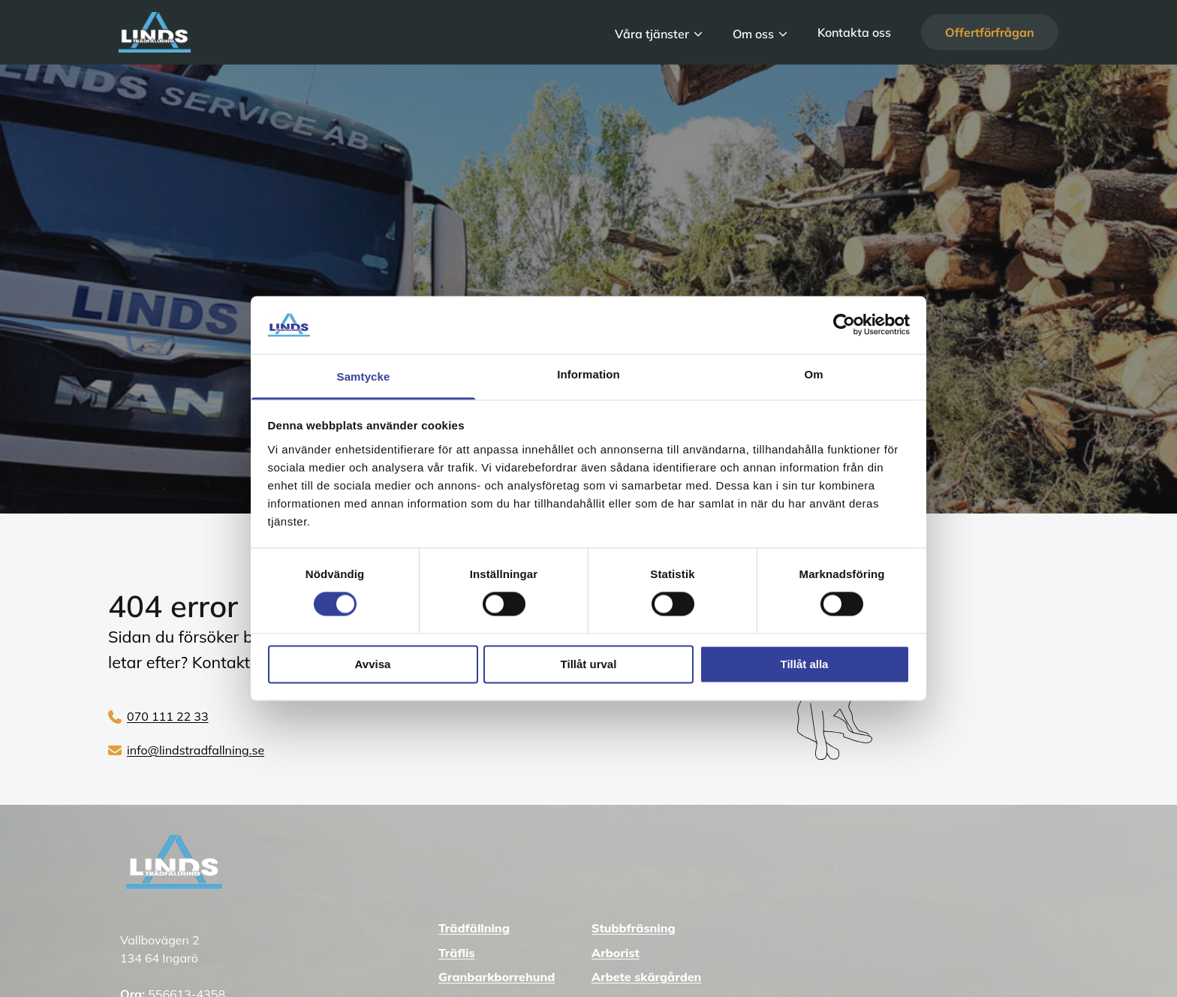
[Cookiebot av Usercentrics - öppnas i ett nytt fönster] (844, 325)
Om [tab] (813, 374)
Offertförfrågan (989, 32)
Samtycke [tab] (363, 376)
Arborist (616, 952)
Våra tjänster (652, 33)
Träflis (456, 952)
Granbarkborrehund (496, 976)
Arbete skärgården (646, 976)
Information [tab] (588, 374)
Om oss (753, 33)
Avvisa (373, 664)
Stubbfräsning (634, 927)
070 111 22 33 (168, 716)
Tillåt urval (589, 664)
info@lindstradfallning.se (195, 750)
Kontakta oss (854, 32)
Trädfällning (474, 927)
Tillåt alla (805, 664)
